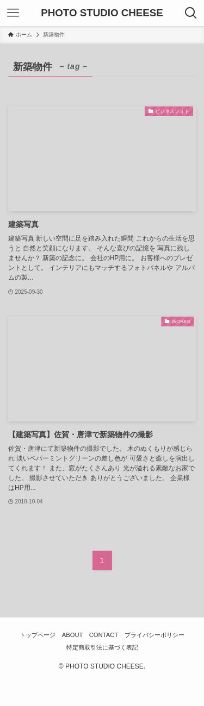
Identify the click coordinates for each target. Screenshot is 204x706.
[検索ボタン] (191, 13)
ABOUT (72, 635)
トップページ (37, 635)
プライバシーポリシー (154, 635)
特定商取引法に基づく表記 (102, 647)
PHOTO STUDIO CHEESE (102, 13)
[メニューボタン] (13, 13)
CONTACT (104, 635)
